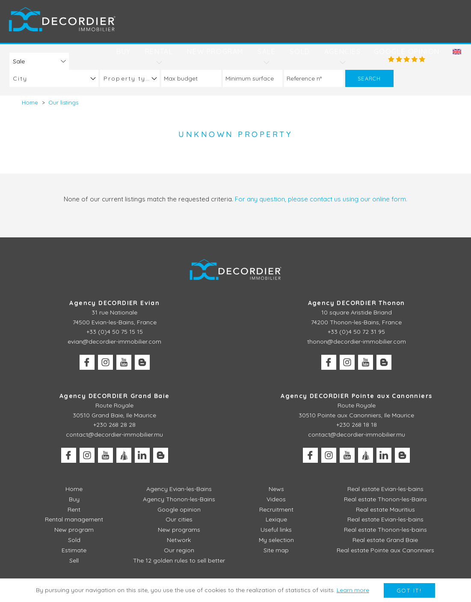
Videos (276, 499)
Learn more (353, 590)
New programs (179, 529)
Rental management (74, 519)
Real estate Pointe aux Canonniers (385, 550)
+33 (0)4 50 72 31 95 (356, 331)
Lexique (276, 519)
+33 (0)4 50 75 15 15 (114, 331)
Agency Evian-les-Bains (179, 489)
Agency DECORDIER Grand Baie (114, 396)
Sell (74, 560)
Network (179, 540)
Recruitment (276, 509)
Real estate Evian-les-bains (385, 489)
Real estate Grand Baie (385, 540)
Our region (179, 550)
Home (74, 489)
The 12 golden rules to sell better (179, 560)
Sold (300, 51)
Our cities (179, 519)
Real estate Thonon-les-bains (385, 529)
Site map (276, 550)
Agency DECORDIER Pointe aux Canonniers (356, 396)
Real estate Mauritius (385, 509)
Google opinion (407, 51)
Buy (123, 51)
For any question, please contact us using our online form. (321, 199)
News (276, 489)
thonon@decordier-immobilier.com (356, 341)
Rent (74, 509)
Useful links (276, 529)
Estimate (74, 550)
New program (215, 51)
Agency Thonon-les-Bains (179, 499)
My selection (276, 540)
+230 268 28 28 (114, 424)
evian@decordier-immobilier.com (114, 341)
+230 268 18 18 (356, 424)
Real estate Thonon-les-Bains (385, 499)
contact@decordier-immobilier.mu (114, 434)
